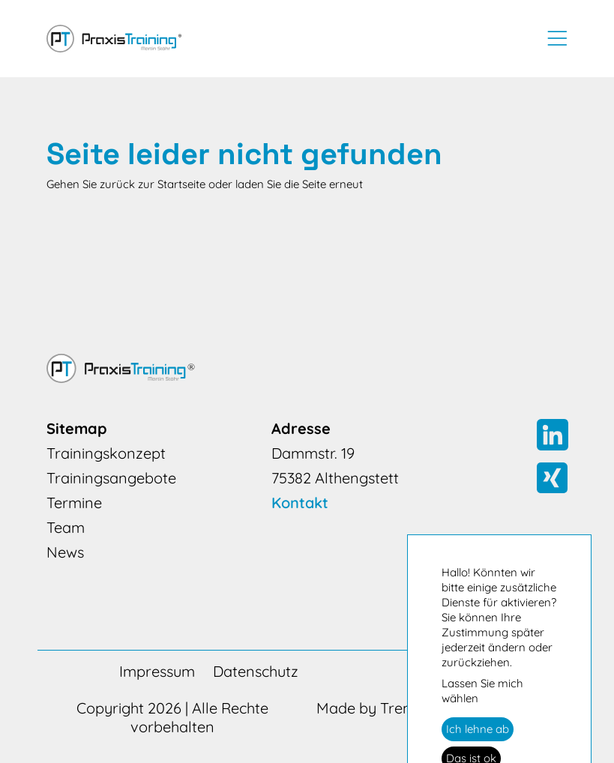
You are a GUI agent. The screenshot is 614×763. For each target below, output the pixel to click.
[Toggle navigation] (552, 38)
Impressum (157, 671)
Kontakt (299, 502)
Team (65, 527)
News (65, 552)
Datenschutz (255, 671)
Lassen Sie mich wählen (482, 690)
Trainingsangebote (111, 477)
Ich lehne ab (477, 729)
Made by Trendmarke (391, 708)
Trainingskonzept (106, 453)
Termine (74, 502)
